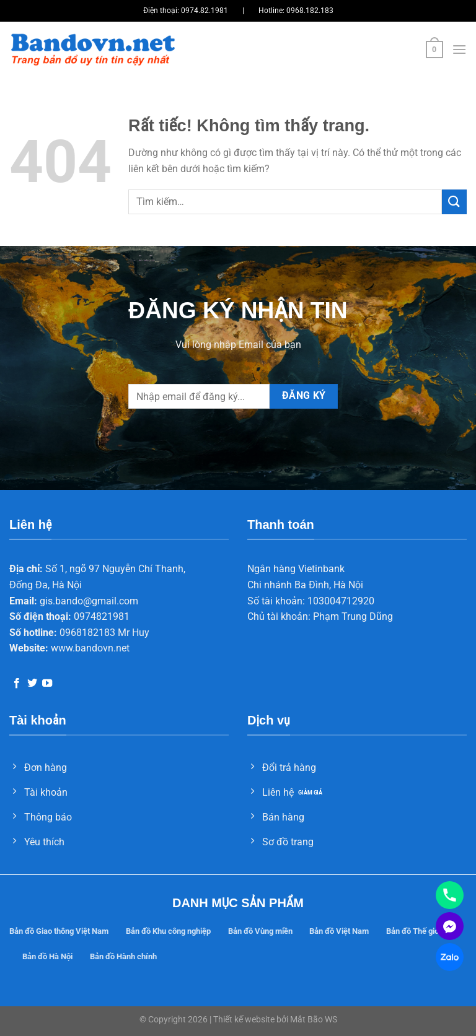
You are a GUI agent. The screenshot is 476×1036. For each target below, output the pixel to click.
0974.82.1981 (204, 10)
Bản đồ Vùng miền (260, 931)
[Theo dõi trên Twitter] (32, 683)
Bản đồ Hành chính (123, 956)
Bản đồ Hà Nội (47, 956)
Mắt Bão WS (313, 1019)
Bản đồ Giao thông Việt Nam (58, 931)
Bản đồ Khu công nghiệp (168, 931)
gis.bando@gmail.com (89, 601)
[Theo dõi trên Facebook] (17, 683)
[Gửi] (454, 201)
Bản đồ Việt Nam (339, 931)
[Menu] (459, 49)
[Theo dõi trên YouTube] (47, 683)
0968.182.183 (309, 10)
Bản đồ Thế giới (413, 931)
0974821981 (102, 616)
